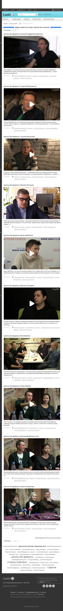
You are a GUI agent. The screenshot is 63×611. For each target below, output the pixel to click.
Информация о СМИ (9, 586)
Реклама (12, 592)
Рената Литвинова (19, 528)
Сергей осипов (37, 378)
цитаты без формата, (46, 559)
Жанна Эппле (26, 565)
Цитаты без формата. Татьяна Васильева (19, 137)
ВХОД (40, 14)
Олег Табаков (54, 562)
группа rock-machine (26, 570)
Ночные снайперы (30, 277)
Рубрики (5, 19)
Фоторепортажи (49, 19)
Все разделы (56, 10)
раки (6, 549)
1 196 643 (41, 582)
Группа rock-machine (20, 378)
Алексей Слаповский (48, 565)
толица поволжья (25, 554)
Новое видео (16, 19)
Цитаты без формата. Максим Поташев (19, 185)
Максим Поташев (19, 227)
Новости (5, 10)
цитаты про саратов (55, 538)
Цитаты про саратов (26, 78)
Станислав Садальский (38, 568)
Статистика (20, 592)
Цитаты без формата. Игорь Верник (17, 386)
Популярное (36, 19)
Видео (29, 10)
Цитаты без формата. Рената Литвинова (19, 486)
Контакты (43, 592)
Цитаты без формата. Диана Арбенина (18, 235)
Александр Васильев (37, 554)
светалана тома (13, 554)
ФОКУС (35, 10)
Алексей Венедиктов (23, 552)
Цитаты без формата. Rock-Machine (17, 336)
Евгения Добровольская (21, 428)
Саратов (34, 76)
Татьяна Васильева (37, 177)
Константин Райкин (53, 549)
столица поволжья (17, 562)
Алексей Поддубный (20, 76)
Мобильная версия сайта (31, 606)
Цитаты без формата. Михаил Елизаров (19, 286)
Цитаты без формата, (20, 430)
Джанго (29, 76)
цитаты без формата (22, 556)
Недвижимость (21, 10)
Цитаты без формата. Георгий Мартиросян (20, 86)
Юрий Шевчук (36, 565)
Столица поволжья (39, 128)
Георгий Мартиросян (20, 128)
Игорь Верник (33, 428)
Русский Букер (29, 327)
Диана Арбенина (19, 277)
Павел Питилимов (10, 552)
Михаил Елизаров (19, 327)
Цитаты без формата (52, 128)
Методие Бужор (34, 562)
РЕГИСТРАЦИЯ (47, 14)
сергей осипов (44, 562)
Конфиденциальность (32, 592)
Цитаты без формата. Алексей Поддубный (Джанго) (23, 34)
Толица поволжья (43, 76)
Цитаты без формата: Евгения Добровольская (21, 436)
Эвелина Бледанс (41, 549)
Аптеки (13, 10)
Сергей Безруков (25, 568)
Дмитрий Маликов (15, 565)
